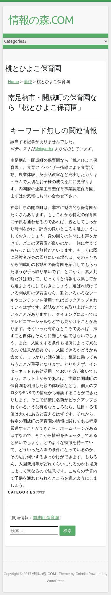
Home (13, 81)
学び (28, 81)
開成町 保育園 (46, 517)
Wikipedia (44, 148)
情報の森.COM (41, 20)
